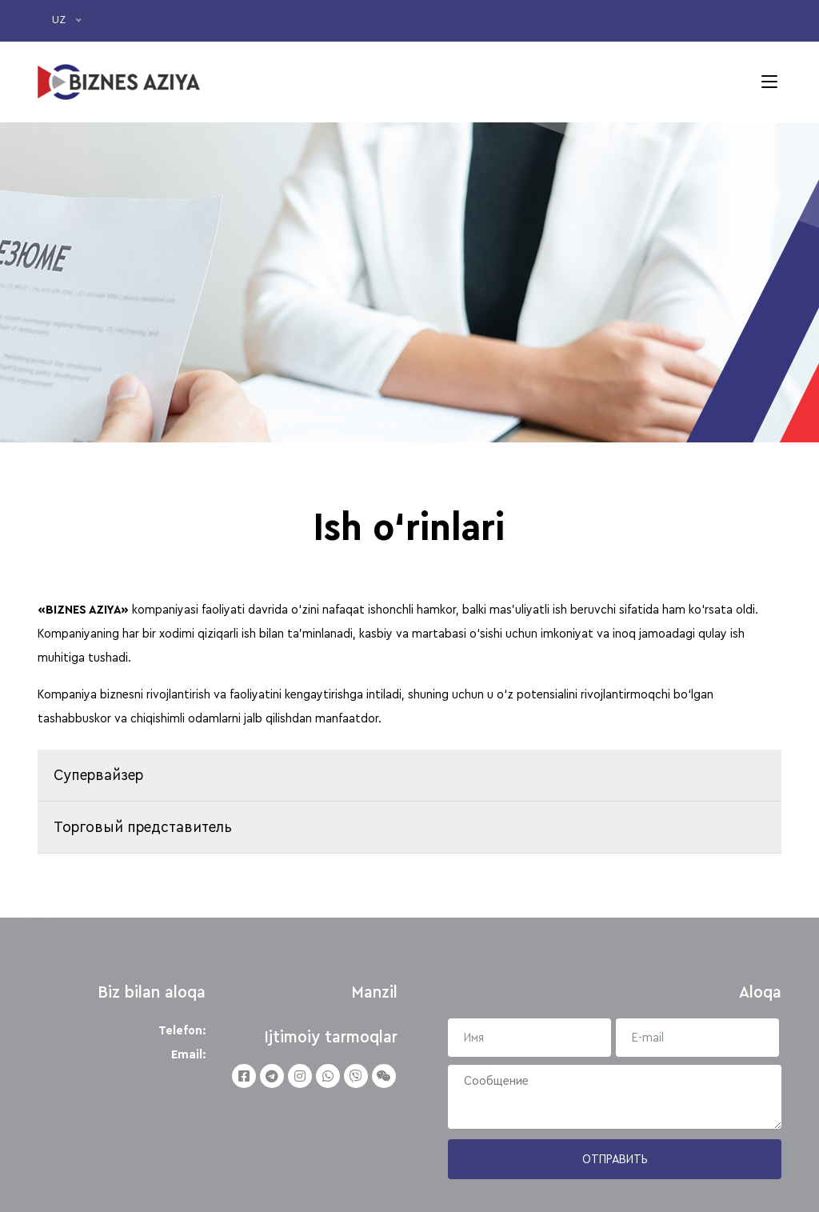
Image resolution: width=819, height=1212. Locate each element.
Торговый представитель (143, 827)
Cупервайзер (98, 775)
